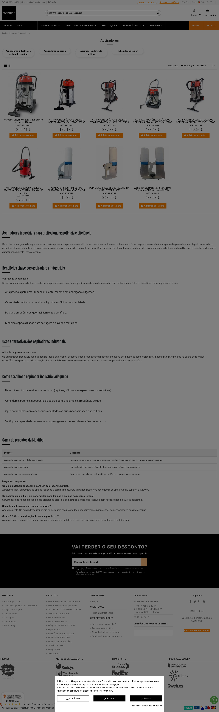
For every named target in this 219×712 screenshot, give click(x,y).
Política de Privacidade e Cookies (146, 705)
